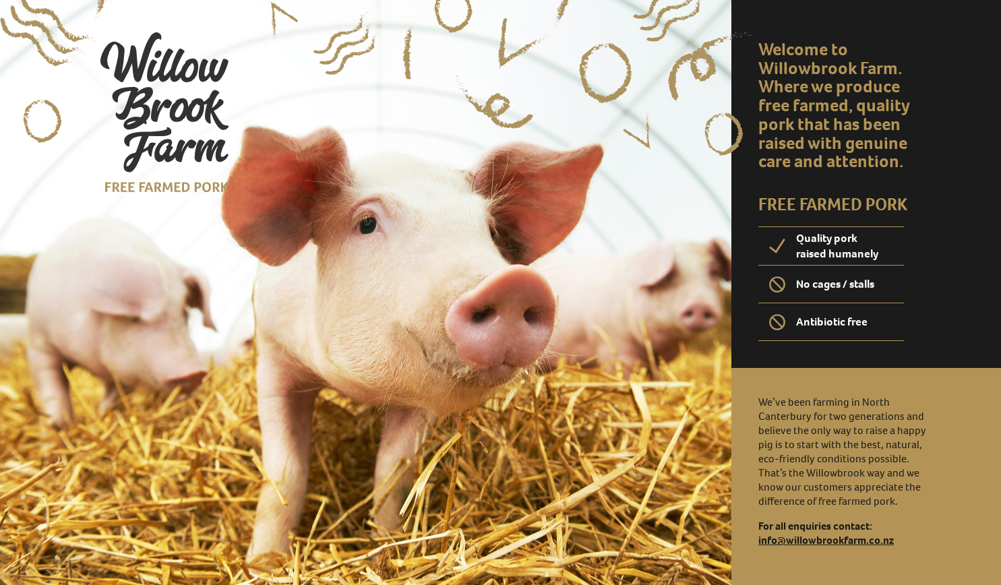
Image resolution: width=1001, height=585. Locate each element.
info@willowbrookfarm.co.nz (826, 540)
